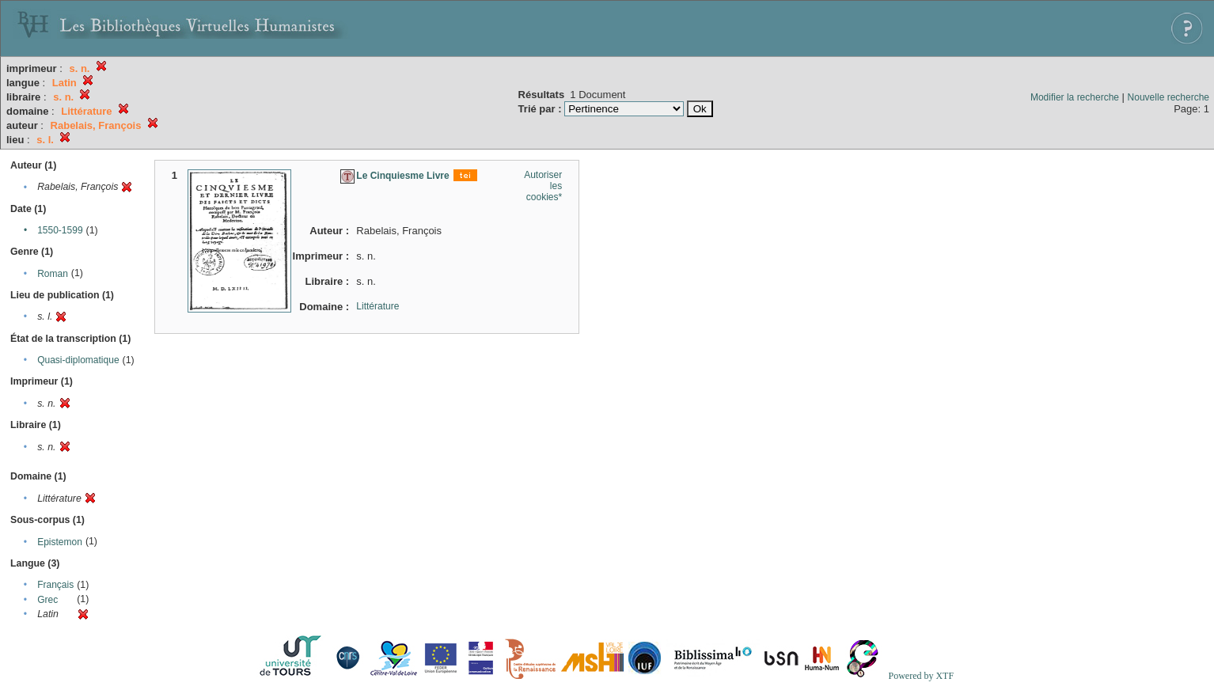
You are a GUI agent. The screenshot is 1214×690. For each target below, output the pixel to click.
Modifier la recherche (1074, 97)
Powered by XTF (921, 675)
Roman (52, 273)
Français (55, 584)
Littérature (377, 306)
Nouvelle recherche (1168, 97)
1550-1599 (59, 230)
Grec (47, 599)
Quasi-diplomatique (78, 360)
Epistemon (59, 542)
